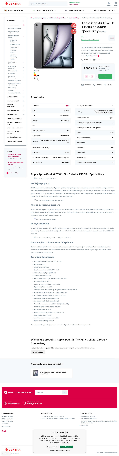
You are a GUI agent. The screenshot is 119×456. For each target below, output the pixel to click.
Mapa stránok (15, 453)
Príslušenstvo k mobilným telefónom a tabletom (14, 49)
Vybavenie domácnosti (11, 105)
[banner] (13, 3)
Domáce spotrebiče (13, 101)
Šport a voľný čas (13, 110)
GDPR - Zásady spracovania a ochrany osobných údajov (58, 419)
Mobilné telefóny (74, 18)
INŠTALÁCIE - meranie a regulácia (14, 132)
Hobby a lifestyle (12, 97)
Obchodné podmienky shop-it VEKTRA (53, 416)
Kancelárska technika (14, 28)
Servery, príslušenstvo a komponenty (14, 84)
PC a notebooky (13, 71)
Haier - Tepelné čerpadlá (14, 141)
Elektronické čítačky (13, 41)
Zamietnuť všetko (52, 447)
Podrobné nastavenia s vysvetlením (59, 450)
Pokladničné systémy (14, 80)
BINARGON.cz (113, 452)
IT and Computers (40, 18)
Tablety (12, 59)
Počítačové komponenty (12, 77)
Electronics (11, 21)
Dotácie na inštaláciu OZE (88, 419)
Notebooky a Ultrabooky (12, 67)
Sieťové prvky (12, 88)
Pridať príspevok (38, 352)
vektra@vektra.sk (73, 4)
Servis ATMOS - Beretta (88, 416)
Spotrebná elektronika (14, 93)
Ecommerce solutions (103, 452)
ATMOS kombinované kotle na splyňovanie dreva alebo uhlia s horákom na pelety (99, 422)
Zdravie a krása (12, 114)
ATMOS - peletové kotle (14, 118)
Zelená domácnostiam (14, 137)
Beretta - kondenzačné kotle (14, 123)
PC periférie (11, 73)
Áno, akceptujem (66, 447)
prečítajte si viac (92, 56)
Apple (112, 38)
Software (11, 90)
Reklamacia (84, 425)
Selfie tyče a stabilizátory (13, 56)
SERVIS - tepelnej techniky (15, 128)
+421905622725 (74, 3)
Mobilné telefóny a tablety (58, 18)
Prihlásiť (64, 392)
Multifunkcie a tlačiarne (12, 63)
